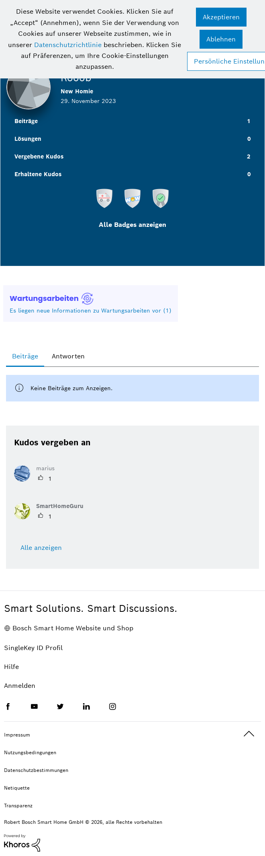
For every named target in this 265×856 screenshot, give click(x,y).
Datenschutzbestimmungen (36, 770)
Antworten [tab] (68, 356)
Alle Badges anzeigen (132, 224)
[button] (221, 17)
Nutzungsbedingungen (30, 752)
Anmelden (19, 685)
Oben (249, 734)
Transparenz (18, 805)
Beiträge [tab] (25, 356)
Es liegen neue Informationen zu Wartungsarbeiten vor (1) (90, 310)
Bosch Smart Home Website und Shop (72, 628)
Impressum (17, 735)
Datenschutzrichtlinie (68, 45)
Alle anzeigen (41, 547)
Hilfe (11, 667)
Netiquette (17, 788)
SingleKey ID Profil (33, 648)
